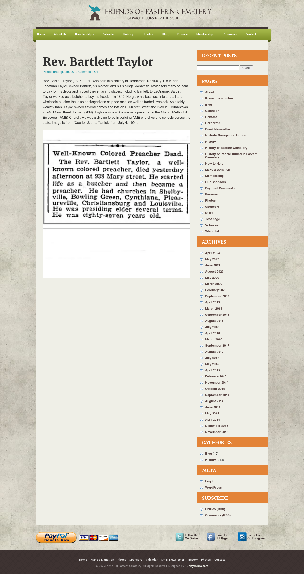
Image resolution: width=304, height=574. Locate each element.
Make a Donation (217, 169)
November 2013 (216, 432)
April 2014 (212, 419)
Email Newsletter (217, 129)
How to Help (214, 163)
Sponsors (212, 206)
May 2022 (212, 259)
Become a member (219, 98)
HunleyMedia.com (196, 566)
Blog (208, 104)
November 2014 (216, 382)
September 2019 (217, 296)
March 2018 (213, 339)
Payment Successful (220, 188)
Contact (211, 117)
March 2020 (213, 284)
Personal (211, 194)
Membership (214, 176)
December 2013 (216, 426)
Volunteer (212, 225)
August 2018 (214, 321)
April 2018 (212, 333)
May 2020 (212, 277)
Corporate (212, 123)
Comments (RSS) (218, 515)
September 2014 (217, 395)
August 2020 (214, 271)
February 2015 (215, 376)
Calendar (211, 111)
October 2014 (215, 389)
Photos (210, 200)
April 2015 (212, 370)
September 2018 (217, 314)
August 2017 (214, 351)
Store (209, 213)
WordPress (213, 487)
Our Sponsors (215, 182)
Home (83, 560)
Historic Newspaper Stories (225, 135)
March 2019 (213, 308)
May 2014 (212, 413)
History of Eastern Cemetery (226, 148)
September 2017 (217, 345)
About (209, 92)
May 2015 (212, 364)
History (210, 141)
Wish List (212, 231)
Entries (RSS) (215, 509)
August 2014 (214, 401)
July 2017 (212, 358)
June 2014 (212, 407)
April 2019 (212, 302)
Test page (212, 219)
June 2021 (212, 265)
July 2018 (212, 327)
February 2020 (215, 290)
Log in (209, 481)
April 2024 (212, 253)
